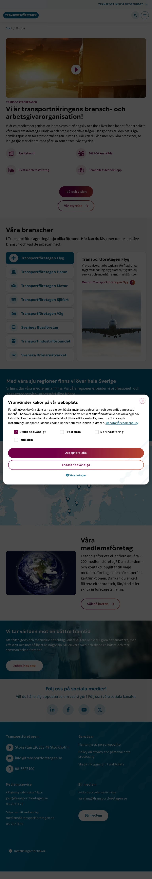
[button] (76, 475)
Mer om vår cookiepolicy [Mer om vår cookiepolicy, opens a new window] (121, 423)
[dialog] (76, 439)
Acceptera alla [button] (76, 453)
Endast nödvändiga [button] (76, 465)
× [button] (141, 400)
